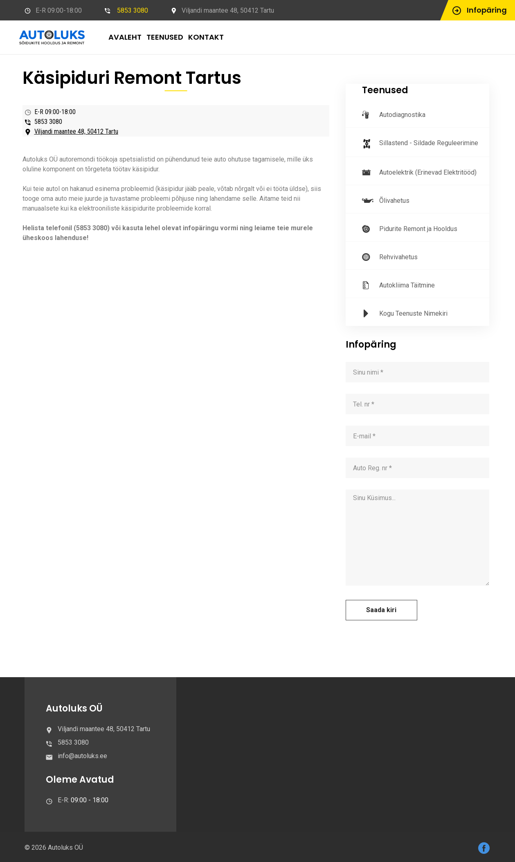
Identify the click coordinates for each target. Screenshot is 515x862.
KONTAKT (206, 37)
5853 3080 (132, 10)
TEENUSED (164, 37)
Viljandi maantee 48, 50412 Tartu (76, 131)
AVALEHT (125, 37)
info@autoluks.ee (82, 756)
